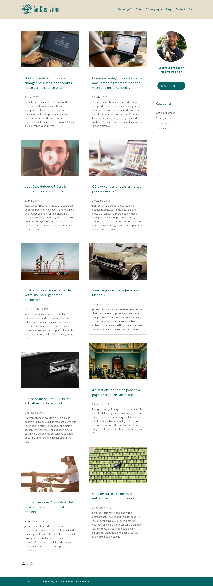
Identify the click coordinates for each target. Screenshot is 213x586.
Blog (168, 9)
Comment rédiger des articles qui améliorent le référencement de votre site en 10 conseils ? (117, 83)
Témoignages (154, 9)
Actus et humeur (165, 112)
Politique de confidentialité (75, 581)
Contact (180, 9)
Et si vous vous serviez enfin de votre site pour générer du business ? (48, 295)
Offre (139, 9)
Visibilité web (163, 123)
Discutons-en (171, 85)
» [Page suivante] (31, 562)
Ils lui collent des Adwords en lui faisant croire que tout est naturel (49, 507)
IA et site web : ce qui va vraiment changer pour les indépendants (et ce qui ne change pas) (50, 83)
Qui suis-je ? (124, 9)
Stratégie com (164, 118)
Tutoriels (161, 128)
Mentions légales (50, 581)
